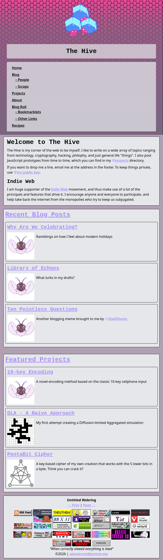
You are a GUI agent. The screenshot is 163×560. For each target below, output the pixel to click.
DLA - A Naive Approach (40, 413)
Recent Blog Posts (37, 214)
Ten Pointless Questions (42, 309)
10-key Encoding (30, 372)
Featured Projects (37, 359)
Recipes (18, 125)
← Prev (73, 505)
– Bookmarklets (28, 112)
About (17, 100)
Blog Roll (19, 106)
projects (120, 160)
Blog (15, 74)
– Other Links (26, 118)
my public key (27, 172)
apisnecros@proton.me (88, 554)
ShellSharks (116, 318)
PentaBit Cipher (30, 454)
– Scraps (22, 86)
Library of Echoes (33, 268)
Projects (18, 93)
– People (22, 79)
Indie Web (59, 189)
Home (17, 67)
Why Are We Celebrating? (42, 227)
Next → (89, 505)
